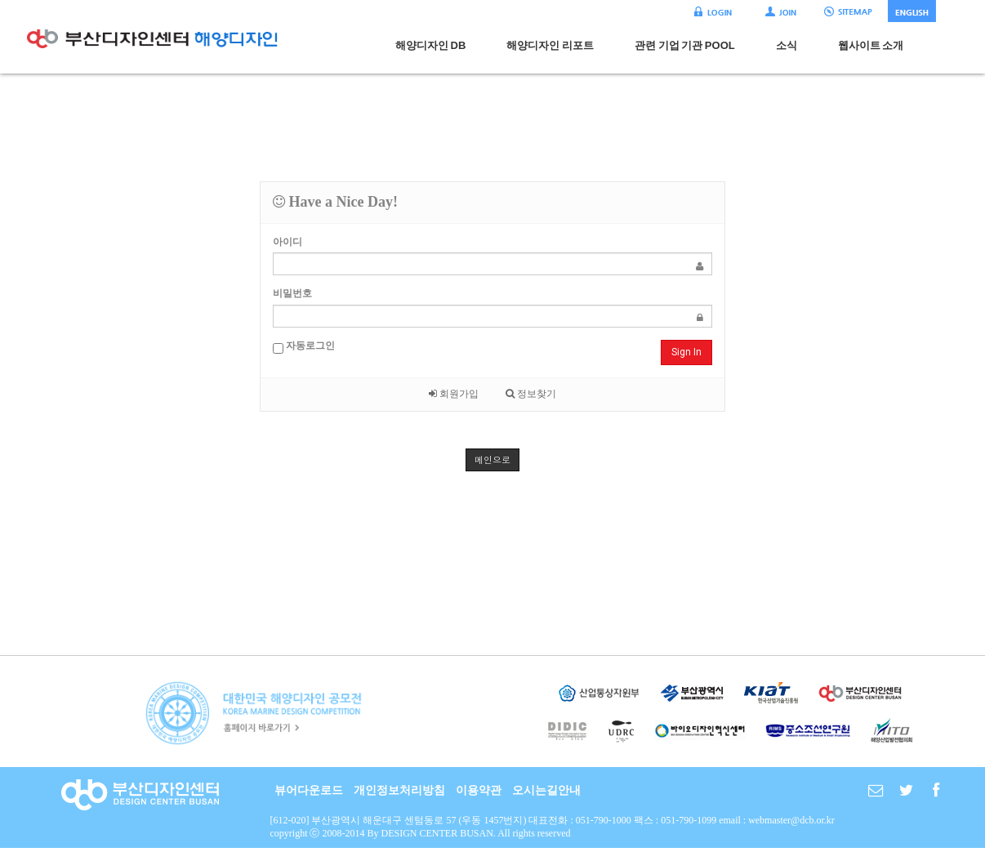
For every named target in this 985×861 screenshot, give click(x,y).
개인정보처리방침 (399, 790)
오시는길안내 (546, 790)
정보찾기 (531, 393)
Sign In (686, 352)
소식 (786, 45)
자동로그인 (304, 347)
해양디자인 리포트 (550, 45)
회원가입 (454, 393)
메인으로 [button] (492, 459)
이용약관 (478, 790)
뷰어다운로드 (308, 790)
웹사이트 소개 (871, 45)
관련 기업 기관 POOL (685, 45)
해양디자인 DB (430, 45)
